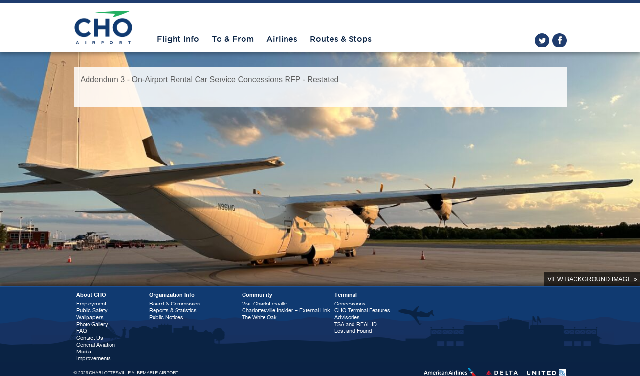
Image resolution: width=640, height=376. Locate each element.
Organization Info (172, 295)
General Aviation (95, 345)
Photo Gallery (92, 324)
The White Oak (259, 317)
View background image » (592, 278)
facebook (559, 40)
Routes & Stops (341, 39)
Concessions (350, 303)
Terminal (345, 295)
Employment (91, 303)
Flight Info (178, 39)
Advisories (347, 317)
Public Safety (92, 310)
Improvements (93, 358)
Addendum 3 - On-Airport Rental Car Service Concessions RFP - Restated (210, 79)
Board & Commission (174, 303)
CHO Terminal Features (362, 310)
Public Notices (166, 317)
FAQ (81, 331)
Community (257, 295)
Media (83, 351)
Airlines (281, 39)
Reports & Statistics (173, 310)
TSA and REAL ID (355, 324)
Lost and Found (353, 331)
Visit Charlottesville (264, 303)
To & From (233, 39)
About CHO (91, 295)
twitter (542, 40)
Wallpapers (90, 317)
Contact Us (89, 338)
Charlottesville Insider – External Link (286, 310)
